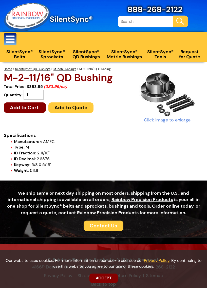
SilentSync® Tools (160, 54)
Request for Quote (189, 54)
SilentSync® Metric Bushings (124, 54)
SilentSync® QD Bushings (86, 54)
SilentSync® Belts (19, 54)
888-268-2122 (154, 9)
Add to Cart (25, 107)
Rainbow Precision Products (142, 199)
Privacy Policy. (157, 260)
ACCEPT (103, 278)
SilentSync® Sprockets (52, 54)
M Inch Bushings (64, 69)
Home (8, 69)
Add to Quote (70, 107)
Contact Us (103, 225)
